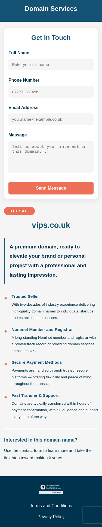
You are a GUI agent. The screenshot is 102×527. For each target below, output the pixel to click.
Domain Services (51, 8)
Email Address (23, 107)
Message (17, 135)
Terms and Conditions (51, 505)
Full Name (18, 52)
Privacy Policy (51, 517)
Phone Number (23, 80)
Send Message (51, 189)
